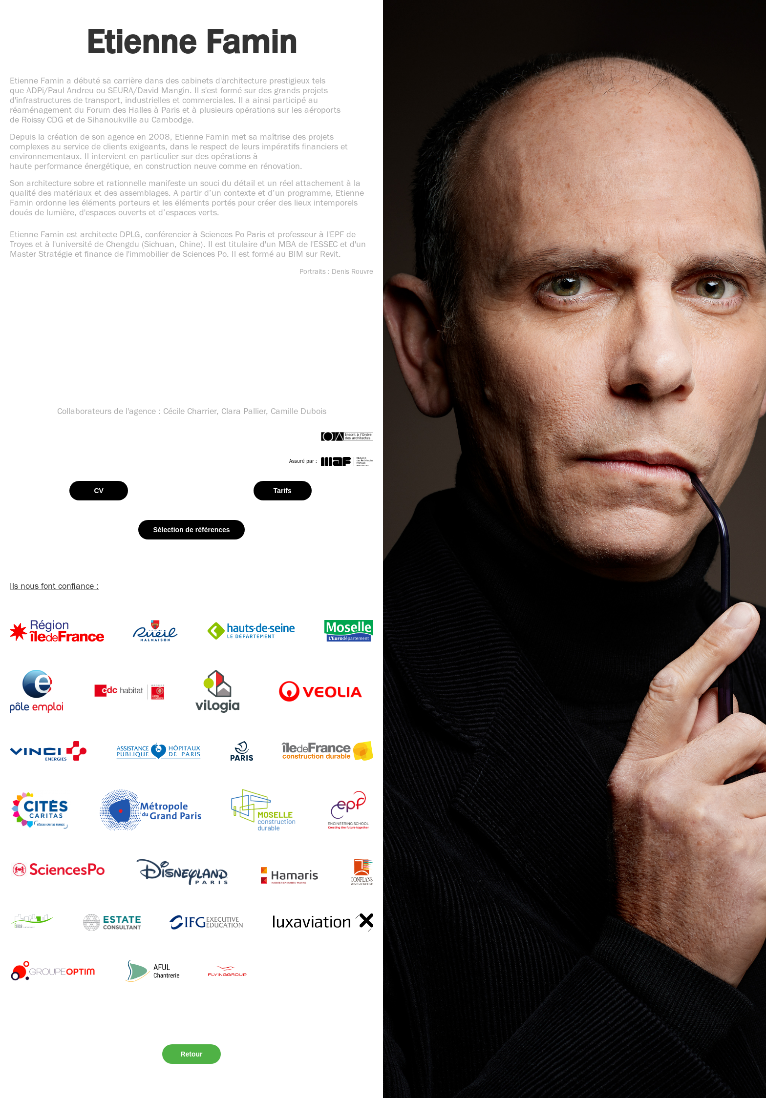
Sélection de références (191, 530)
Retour (191, 1054)
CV (98, 491)
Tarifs (283, 491)
